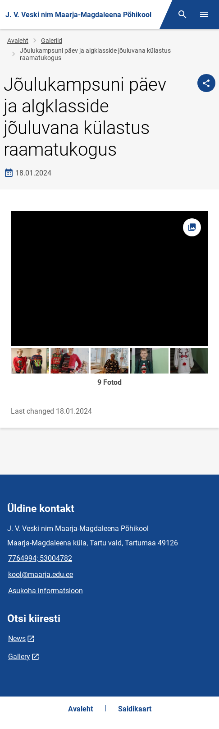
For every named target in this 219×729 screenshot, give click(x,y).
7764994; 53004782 (40, 558)
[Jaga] (206, 83)
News (17, 638)
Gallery (19, 656)
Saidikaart (134, 709)
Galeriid (51, 40)
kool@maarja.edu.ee (40, 574)
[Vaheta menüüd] (204, 14)
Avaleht (17, 40)
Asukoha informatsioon (45, 590)
